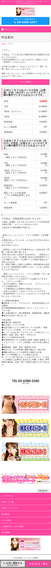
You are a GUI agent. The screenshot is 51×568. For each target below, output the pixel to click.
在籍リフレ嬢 (7, 502)
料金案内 (5, 514)
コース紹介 (6, 520)
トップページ (7, 496)
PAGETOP (43, 491)
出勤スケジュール (9, 508)
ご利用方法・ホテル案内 (12, 526)
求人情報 (5, 532)
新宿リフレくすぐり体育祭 (28, 558)
